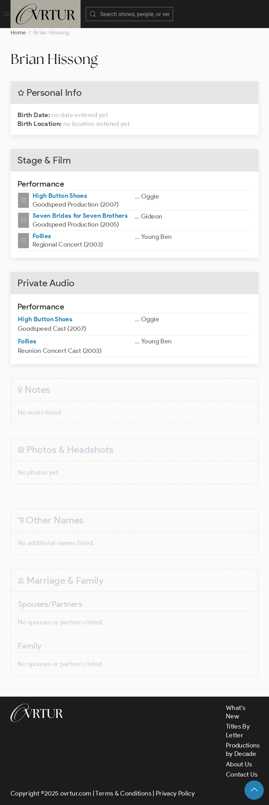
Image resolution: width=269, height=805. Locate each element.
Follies (42, 236)
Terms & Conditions (123, 793)
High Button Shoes (60, 196)
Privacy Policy (175, 793)
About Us (239, 764)
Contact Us (242, 774)
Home (18, 32)
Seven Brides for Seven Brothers (80, 216)
